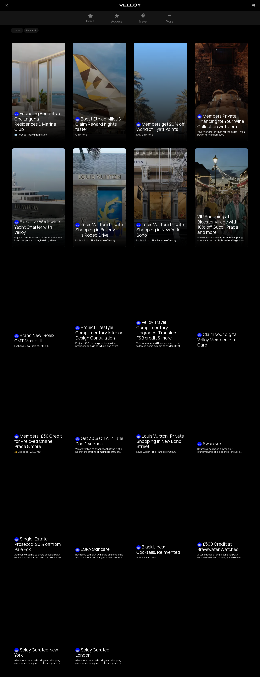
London (17, 30)
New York (31, 30)
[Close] (7, 5)
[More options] (169, 18)
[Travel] (253, 5)
